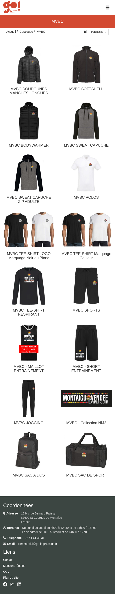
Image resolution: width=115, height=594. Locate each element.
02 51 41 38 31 (34, 538)
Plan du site (11, 577)
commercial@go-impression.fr (37, 543)
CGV (6, 571)
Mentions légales (14, 565)
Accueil (11, 31)
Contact (8, 560)
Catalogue (26, 31)
